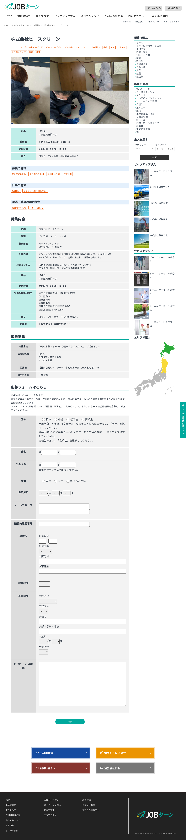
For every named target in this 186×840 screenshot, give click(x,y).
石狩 (31, 52)
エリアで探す (50, 815)
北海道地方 (95, 47)
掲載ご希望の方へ (171, 21)
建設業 (139, 61)
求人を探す (42, 16)
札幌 (105, 47)
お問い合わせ (153, 21)
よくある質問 (160, 16)
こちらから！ (29, 402)
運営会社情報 (110, 768)
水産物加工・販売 (145, 114)
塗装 (138, 58)
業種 (113, 47)
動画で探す (49, 810)
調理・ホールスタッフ (147, 123)
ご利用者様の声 (114, 16)
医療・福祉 (142, 52)
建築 (138, 111)
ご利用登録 (44, 753)
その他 (139, 43)
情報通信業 (142, 64)
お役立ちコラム (137, 16)
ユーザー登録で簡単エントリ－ (183, 420)
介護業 (139, 104)
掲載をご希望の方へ (114, 753)
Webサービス (143, 89)
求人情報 (122, 47)
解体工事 (140, 120)
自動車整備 (142, 117)
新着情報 (127, 21)
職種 (38, 52)
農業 (138, 70)
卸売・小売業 (143, 55)
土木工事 (140, 107)
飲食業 (139, 77)
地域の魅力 (24, 16)
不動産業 (140, 49)
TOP (9, 16)
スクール (140, 95)
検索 (155, 157)
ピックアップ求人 (64, 16)
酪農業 (139, 126)
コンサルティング (145, 92)
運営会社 (139, 21)
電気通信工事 (143, 129)
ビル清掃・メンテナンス (76, 47)
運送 (138, 73)
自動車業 (140, 67)
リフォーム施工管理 (146, 101)
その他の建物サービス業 (32, 47)
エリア (15, 47)
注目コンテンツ (90, 16)
